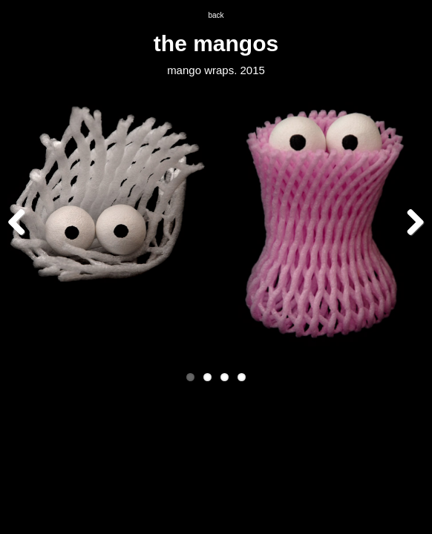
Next (410, 222)
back (215, 15)
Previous (22, 222)
